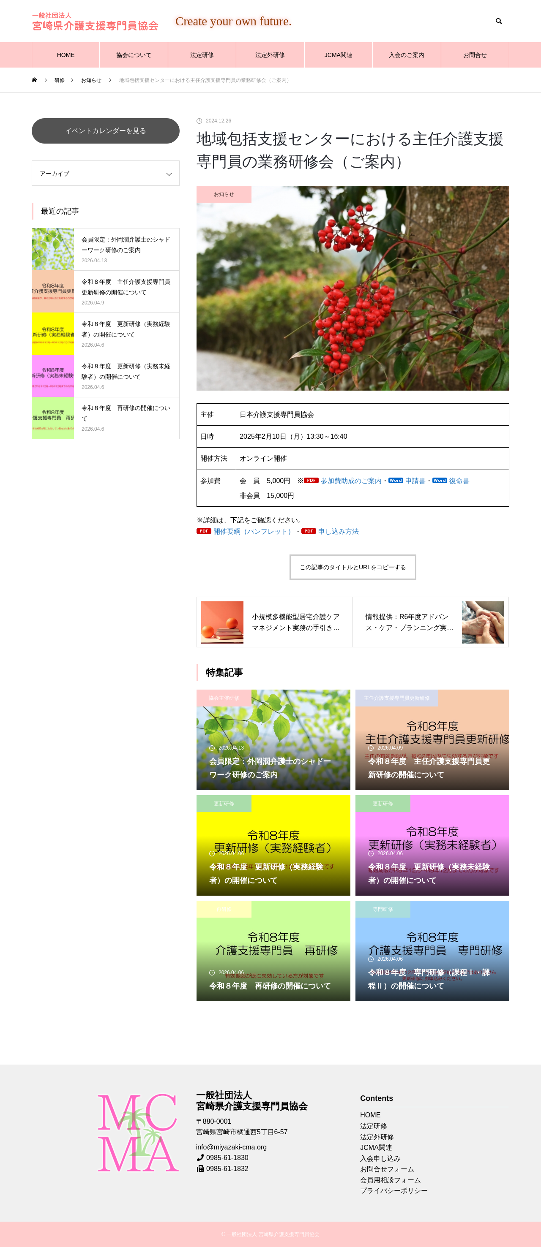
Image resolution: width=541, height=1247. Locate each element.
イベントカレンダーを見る (105, 130)
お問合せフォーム (387, 1169)
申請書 (415, 480)
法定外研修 (270, 55)
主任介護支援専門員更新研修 (397, 698)
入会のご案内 (406, 55)
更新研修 (224, 804)
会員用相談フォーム (390, 1180)
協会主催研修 (224, 698)
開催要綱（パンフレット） (254, 531)
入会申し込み (380, 1158)
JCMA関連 (338, 55)
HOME (66, 55)
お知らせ (224, 194)
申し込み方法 (338, 531)
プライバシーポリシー (394, 1190)
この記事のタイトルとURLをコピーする (353, 567)
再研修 (224, 909)
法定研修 (202, 55)
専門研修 (383, 909)
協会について (134, 55)
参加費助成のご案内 (351, 480)
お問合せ (475, 55)
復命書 (459, 480)
